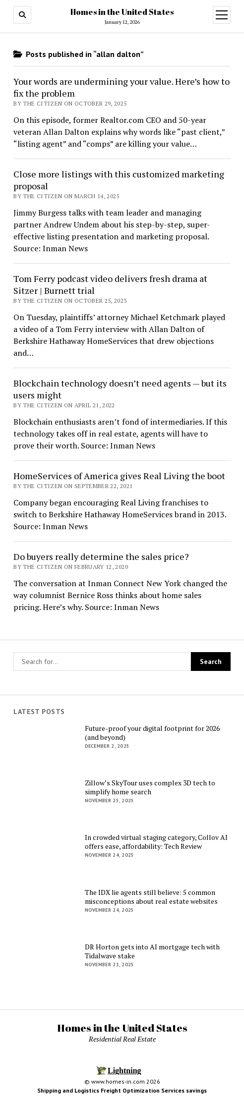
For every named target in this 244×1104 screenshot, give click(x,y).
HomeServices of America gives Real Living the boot (119, 476)
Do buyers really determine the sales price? (101, 556)
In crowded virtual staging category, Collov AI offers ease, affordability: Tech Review (156, 842)
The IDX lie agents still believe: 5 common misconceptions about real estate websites (151, 897)
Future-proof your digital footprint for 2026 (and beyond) (152, 733)
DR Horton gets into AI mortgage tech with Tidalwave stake (152, 951)
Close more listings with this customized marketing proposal (118, 180)
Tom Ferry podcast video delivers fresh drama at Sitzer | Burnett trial (110, 284)
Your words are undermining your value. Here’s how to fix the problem (121, 87)
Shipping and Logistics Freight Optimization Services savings (122, 1090)
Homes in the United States (122, 11)
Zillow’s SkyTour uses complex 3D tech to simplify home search (150, 787)
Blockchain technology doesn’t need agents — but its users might (120, 389)
